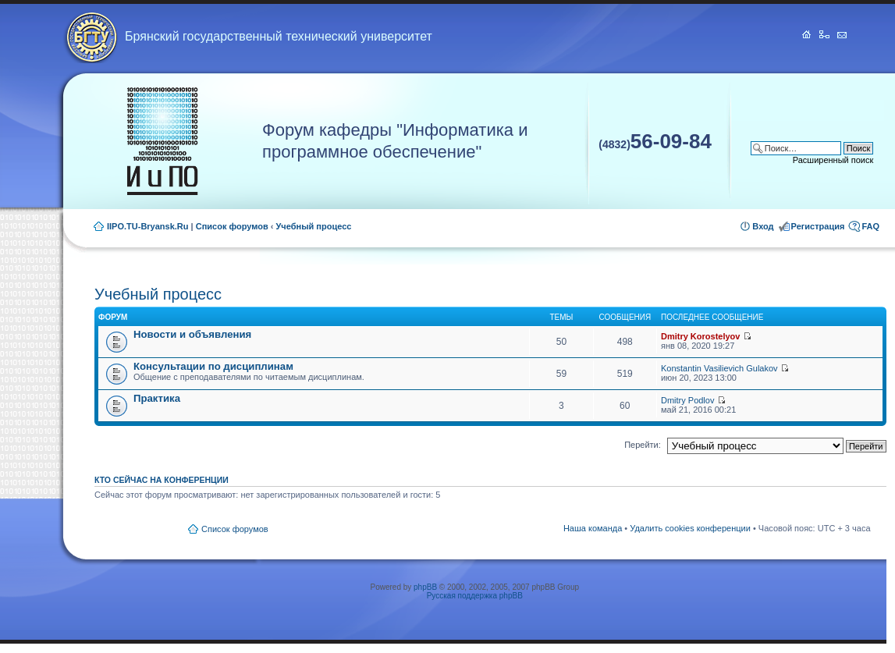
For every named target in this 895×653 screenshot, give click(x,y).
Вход (762, 226)
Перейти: (642, 444)
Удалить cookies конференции (690, 528)
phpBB (425, 587)
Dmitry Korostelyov (700, 336)
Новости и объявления (192, 334)
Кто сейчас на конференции (161, 479)
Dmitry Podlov (687, 400)
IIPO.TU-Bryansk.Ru (148, 226)
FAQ (870, 226)
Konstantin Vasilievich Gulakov (719, 368)
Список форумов (232, 226)
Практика (156, 398)
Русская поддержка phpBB (475, 595)
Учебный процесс (314, 226)
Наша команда (592, 528)
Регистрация (818, 226)
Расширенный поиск (833, 160)
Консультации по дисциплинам (213, 366)
